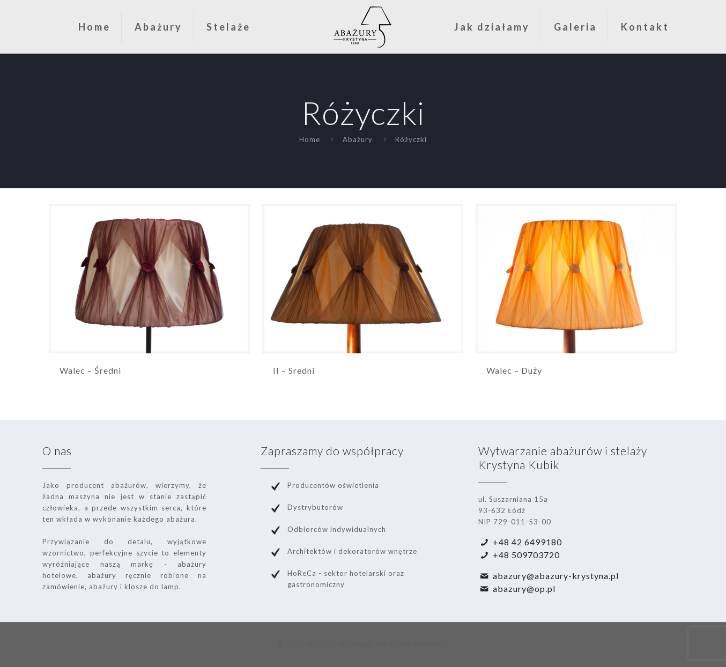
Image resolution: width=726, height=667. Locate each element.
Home (309, 139)
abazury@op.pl (524, 588)
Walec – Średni (90, 370)
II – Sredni (294, 370)
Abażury (358, 139)
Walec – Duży (514, 370)
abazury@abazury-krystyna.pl (556, 575)
